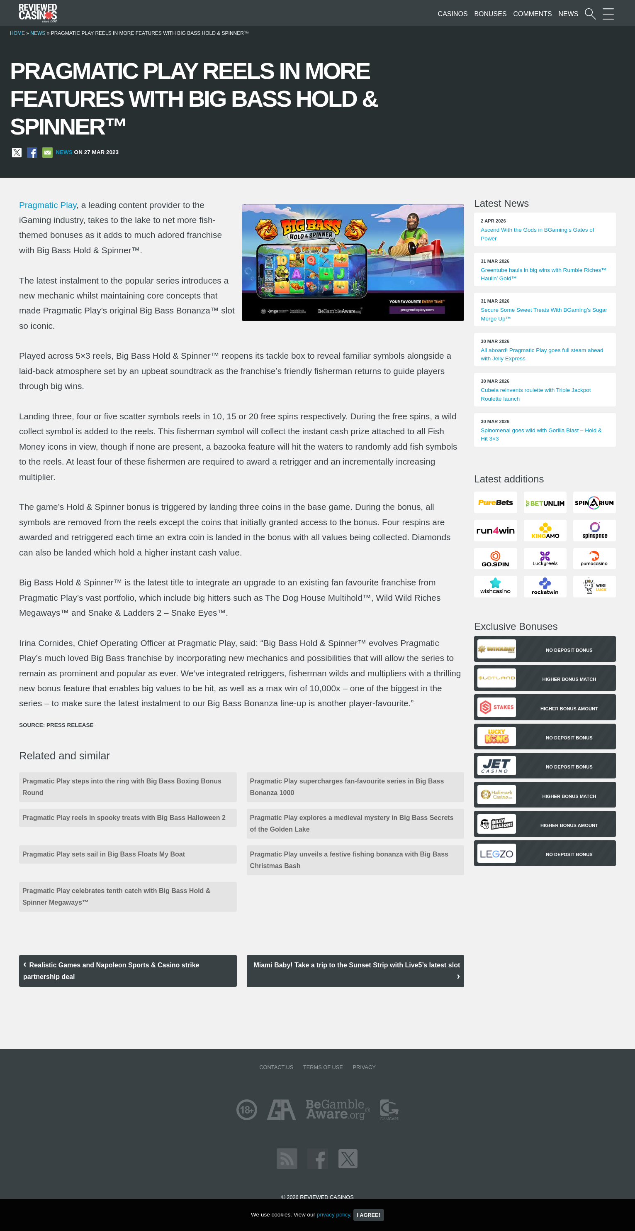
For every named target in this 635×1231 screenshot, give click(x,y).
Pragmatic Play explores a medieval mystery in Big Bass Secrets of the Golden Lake (352, 823)
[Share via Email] (47, 152)
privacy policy (333, 1214)
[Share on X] (17, 152)
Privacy (364, 1067)
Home (17, 33)
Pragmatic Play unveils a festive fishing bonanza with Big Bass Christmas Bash (349, 860)
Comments (532, 13)
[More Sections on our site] (608, 13)
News (569, 13)
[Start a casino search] (590, 13)
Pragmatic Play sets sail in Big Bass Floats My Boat (103, 854)
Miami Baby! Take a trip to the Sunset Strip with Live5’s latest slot (356, 965)
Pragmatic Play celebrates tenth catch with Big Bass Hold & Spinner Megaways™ (116, 896)
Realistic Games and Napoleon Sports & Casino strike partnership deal (111, 971)
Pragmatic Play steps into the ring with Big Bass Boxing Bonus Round (121, 787)
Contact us (276, 1067)
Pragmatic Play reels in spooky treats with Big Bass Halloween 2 (124, 817)
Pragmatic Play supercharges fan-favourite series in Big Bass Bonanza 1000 (347, 787)
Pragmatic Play (47, 205)
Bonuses (490, 13)
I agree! (368, 1215)
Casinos (453, 13)
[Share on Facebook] (32, 152)
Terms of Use (323, 1067)
